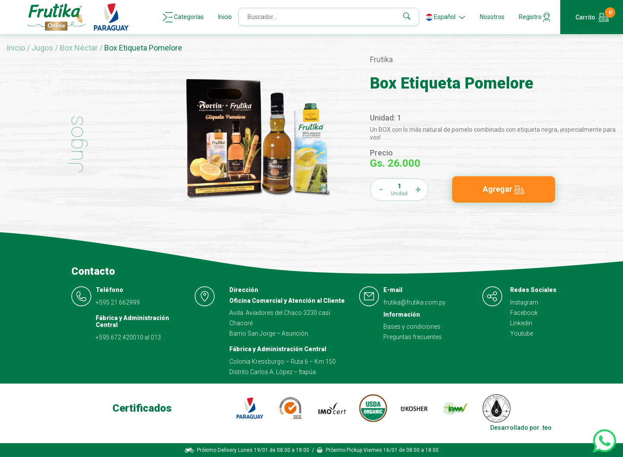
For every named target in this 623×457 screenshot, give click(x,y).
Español (446, 17)
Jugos (43, 47)
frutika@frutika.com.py (414, 302)
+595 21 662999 (118, 302)
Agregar (503, 189)
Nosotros (492, 16)
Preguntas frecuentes (412, 336)
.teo (546, 427)
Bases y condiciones (411, 326)
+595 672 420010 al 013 (128, 337)
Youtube (521, 333)
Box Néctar (80, 47)
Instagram (524, 302)
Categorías (183, 17)
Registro (534, 17)
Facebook (524, 312)
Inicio (225, 16)
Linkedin (521, 323)
